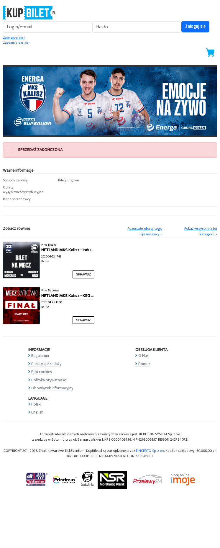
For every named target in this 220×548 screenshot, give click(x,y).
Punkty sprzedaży (46, 363)
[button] (27, 180)
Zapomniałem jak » (16, 42)
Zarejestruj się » (14, 37)
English (37, 412)
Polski (36, 404)
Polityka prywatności (49, 380)
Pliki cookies (41, 371)
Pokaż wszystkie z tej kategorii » (200, 231)
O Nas (143, 355)
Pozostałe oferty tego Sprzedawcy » (144, 231)
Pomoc (144, 363)
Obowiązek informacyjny (52, 388)
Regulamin (40, 355)
